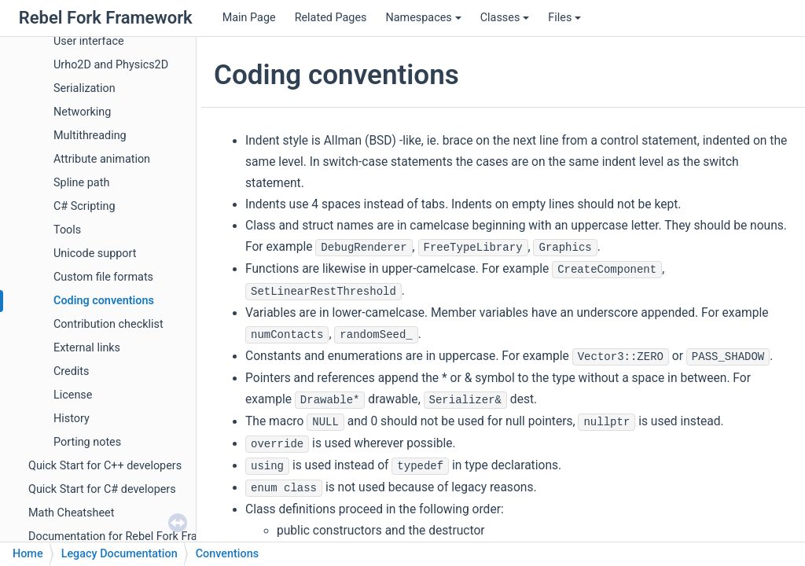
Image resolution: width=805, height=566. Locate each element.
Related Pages (331, 17)
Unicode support (95, 253)
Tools (67, 230)
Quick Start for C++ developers (105, 465)
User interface (88, 41)
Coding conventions (103, 300)
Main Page (249, 17)
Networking (82, 112)
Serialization (84, 88)
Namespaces (423, 17)
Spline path (81, 182)
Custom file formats (103, 277)
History (71, 418)
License (72, 395)
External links (86, 348)
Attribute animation (101, 159)
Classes (505, 17)
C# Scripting (84, 206)
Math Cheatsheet (71, 513)
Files (564, 17)
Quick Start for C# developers (102, 489)
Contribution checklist (108, 324)
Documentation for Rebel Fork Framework (132, 536)
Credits (71, 371)
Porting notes (87, 442)
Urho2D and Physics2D (110, 65)
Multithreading (90, 135)
